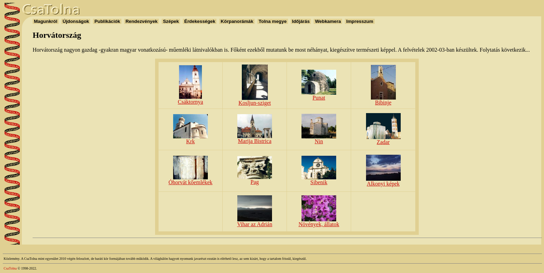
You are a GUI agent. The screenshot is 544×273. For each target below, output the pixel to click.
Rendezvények (141, 21)
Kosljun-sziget (254, 100)
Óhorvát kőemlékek (191, 179)
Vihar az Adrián (254, 221)
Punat (318, 95)
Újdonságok (76, 21)
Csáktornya (190, 99)
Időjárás (301, 21)
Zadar (383, 139)
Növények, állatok (318, 221)
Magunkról (46, 21)
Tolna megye (272, 21)
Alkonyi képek (383, 181)
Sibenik (318, 179)
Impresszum (359, 21)
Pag (254, 179)
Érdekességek (199, 21)
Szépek (171, 21)
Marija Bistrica (254, 138)
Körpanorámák (236, 21)
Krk (190, 139)
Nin (318, 139)
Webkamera (328, 21)
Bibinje (383, 100)
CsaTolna (10, 268)
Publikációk (107, 21)
